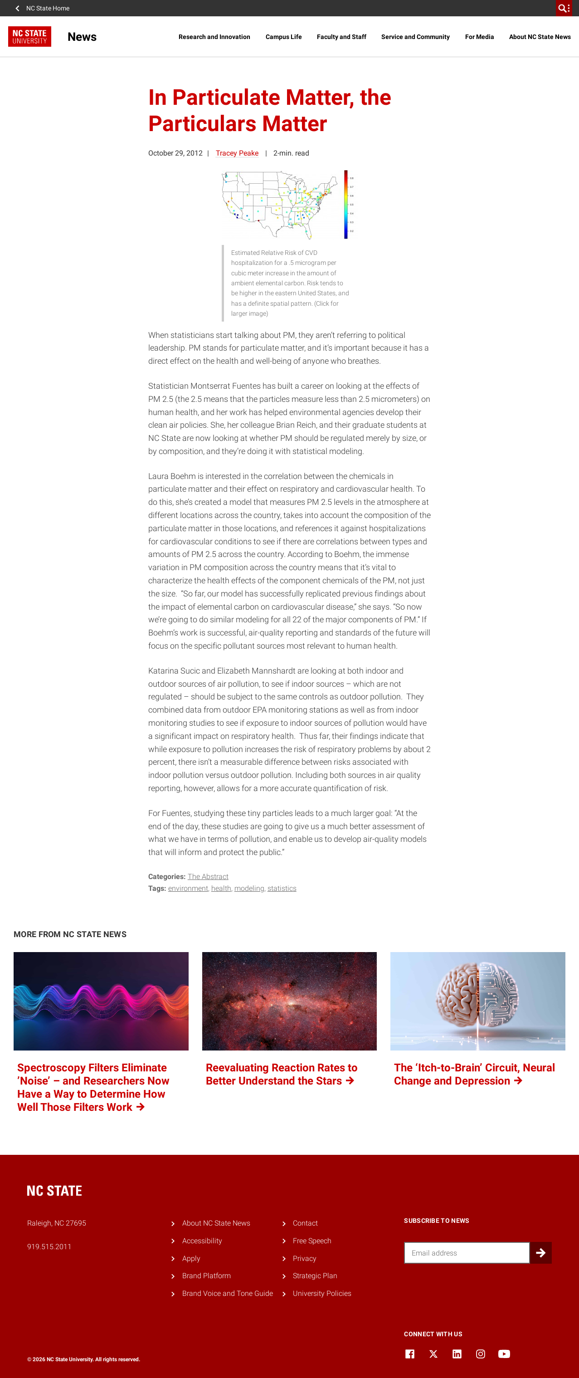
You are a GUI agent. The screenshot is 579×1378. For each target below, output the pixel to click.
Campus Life (284, 36)
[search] (564, 8)
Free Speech (312, 1240)
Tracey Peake (237, 153)
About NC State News (540, 36)
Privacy (304, 1258)
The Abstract (208, 876)
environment (188, 888)
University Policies (322, 1293)
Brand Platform (206, 1275)
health (221, 888)
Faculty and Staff (341, 36)
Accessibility (202, 1240)
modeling (249, 888)
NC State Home (47, 8)
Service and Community (415, 36)
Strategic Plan (315, 1275)
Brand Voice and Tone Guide (227, 1293)
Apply (191, 1258)
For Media (479, 36)
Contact (305, 1223)
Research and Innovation (214, 36)
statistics (282, 888)
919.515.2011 (49, 1246)
